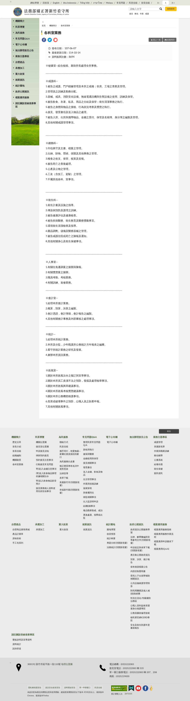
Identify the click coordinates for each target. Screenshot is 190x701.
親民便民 (158, 473)
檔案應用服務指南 (162, 529)
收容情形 (111, 534)
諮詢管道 (16, 648)
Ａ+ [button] (173, 2)
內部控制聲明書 (137, 571)
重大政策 (19, 73)
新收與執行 (88, 449)
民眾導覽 (19, 26)
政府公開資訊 (22, 91)
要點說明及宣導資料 (22, 639)
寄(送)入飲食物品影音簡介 (46, 482)
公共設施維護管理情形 (140, 584)
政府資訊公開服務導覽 (140, 531)
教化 (136, 13)
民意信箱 (133, 2)
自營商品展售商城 (21, 529)
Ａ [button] (166, 2)
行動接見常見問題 (44, 464)
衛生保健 (158, 468)
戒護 (147, 13)
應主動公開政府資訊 (140, 555)
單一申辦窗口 (84, 687)
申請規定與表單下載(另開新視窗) (140, 549)
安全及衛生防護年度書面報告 (140, 626)
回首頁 (46, 2)
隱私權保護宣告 (34, 687)
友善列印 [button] (171, 40)
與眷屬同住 (88, 492)
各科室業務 (65, 25)
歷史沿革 (16, 442)
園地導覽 (111, 529)
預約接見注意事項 (44, 460)
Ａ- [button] (158, 2)
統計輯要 (111, 538)
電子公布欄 (21, 44)
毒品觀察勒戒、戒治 (93, 510)
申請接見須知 (42, 451)
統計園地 (19, 85)
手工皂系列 (17, 542)
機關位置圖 (41, 442)
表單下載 (64, 477)
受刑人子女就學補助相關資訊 (140, 577)
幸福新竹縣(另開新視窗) (69, 491)
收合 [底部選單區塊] (169, 431)
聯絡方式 (64, 442)
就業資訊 (19, 79)
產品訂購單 (17, 534)
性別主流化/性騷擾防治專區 (140, 599)
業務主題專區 (22, 56)
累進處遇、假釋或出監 (93, 516)
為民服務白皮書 (67, 461)
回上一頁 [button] (157, 40)
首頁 (44, 25)
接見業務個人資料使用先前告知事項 (45, 489)
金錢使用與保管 (90, 458)
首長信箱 (145, 2)
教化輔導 (158, 455)
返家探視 (87, 488)
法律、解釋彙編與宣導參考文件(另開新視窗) (140, 540)
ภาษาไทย (97, 2)
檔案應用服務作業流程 (163, 535)
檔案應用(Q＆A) (161, 548)
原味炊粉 (16, 538)
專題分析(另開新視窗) (117, 542)
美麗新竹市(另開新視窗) (69, 484)
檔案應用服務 (22, 97)
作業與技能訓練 (90, 483)
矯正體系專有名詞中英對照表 (69, 467)
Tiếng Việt (84, 2)
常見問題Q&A (22, 38)
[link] (44, 40)
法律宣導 (64, 473)
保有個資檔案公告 (139, 566)
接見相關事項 (89, 463)
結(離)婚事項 (89, 506)
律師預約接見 (42, 455)
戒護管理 (158, 442)
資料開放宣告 (69, 687)
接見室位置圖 (42, 446)
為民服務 (19, 32)
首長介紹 (16, 446)
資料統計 (16, 644)
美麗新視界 (159, 446)
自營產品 (19, 62)
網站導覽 (34, 2)
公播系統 (158, 460)
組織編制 (16, 455)
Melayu (109, 2)
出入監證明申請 (90, 501)
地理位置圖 (67, 664)
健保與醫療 (88, 454)
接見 (131, 13)
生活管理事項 (89, 479)
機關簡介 (19, 21)
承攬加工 (19, 68)
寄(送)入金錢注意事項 (46, 468)
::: (10, 1)
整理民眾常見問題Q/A (91, 443)
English (56, 2)
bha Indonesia (69, 2)
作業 (142, 13)
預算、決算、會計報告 (140, 561)
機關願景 (16, 460)
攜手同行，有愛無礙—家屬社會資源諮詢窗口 (70, 454)
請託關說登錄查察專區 (25, 105)
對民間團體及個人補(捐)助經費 (140, 592)
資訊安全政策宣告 (52, 687)
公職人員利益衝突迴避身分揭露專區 (140, 607)
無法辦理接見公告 (24, 50)
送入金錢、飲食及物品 (93, 473)
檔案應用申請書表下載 (163, 543)
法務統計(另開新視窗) (117, 547)
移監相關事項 (89, 497)
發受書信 (87, 467)
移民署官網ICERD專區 (140, 619)
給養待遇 (158, 464)
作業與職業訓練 (161, 451)
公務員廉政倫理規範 (140, 613)
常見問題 (121, 2)
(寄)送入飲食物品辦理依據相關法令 (46, 474)
